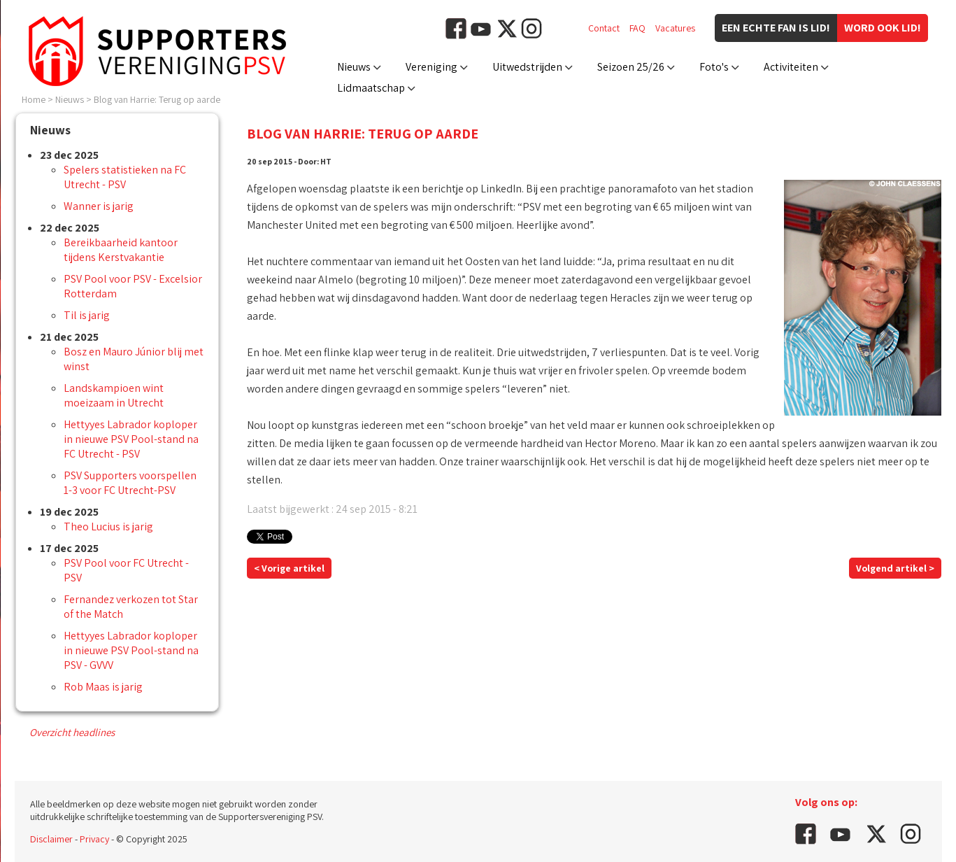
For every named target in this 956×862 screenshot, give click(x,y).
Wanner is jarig (99, 206)
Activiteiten (791, 66)
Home (33, 99)
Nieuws (354, 66)
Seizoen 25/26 (630, 66)
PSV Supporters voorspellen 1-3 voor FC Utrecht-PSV (130, 482)
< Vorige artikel (289, 568)
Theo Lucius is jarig (108, 526)
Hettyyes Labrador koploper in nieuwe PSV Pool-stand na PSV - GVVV (131, 650)
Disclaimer (51, 839)
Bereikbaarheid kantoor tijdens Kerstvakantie (121, 249)
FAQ (637, 28)
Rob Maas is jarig (103, 686)
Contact (604, 28)
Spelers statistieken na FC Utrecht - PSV (125, 177)
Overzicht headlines (72, 732)
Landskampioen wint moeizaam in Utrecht (114, 395)
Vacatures (675, 28)
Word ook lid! (882, 27)
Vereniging (431, 66)
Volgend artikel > (895, 568)
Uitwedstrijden (527, 66)
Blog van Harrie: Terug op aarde (157, 99)
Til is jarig (87, 315)
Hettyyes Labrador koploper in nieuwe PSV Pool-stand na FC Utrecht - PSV (131, 439)
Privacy (94, 839)
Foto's (714, 66)
